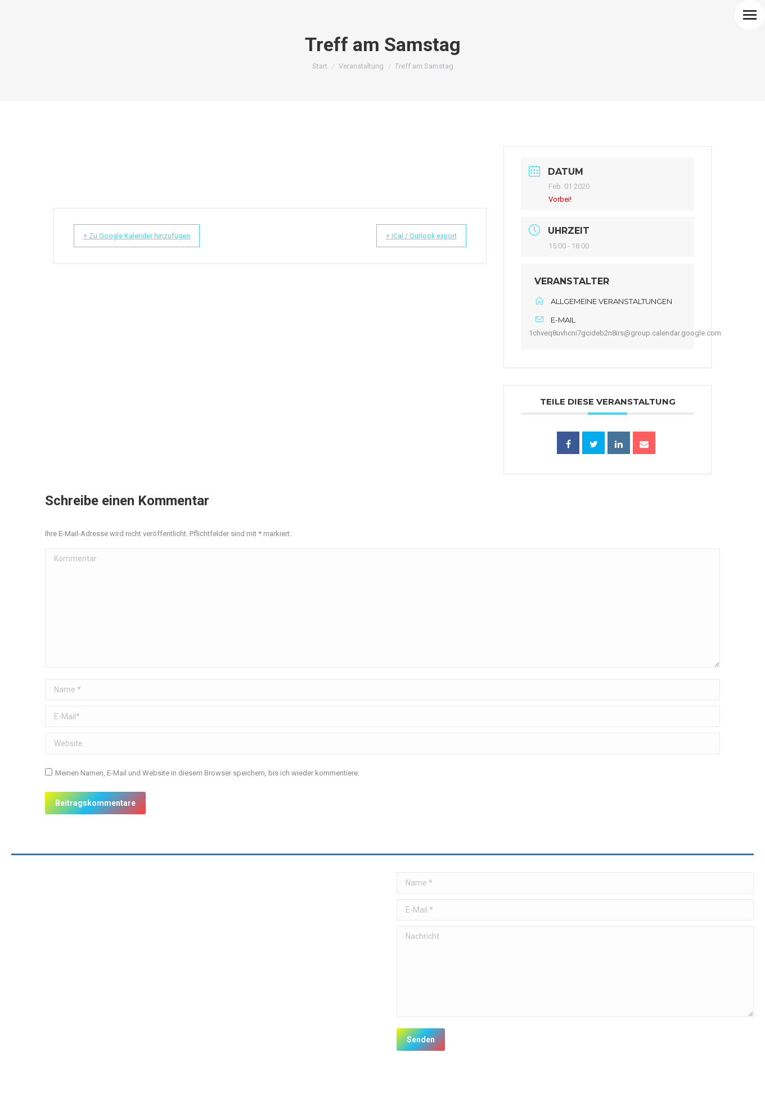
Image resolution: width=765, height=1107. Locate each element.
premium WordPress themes (129, 1090)
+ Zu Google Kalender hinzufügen (147, 236)
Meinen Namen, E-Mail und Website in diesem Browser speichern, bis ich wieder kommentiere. (207, 773)
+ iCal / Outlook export (411, 236)
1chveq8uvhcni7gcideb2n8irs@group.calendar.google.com (625, 333)
